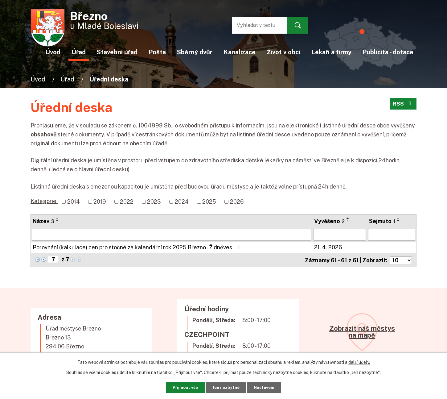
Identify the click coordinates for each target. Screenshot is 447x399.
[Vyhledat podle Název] (171, 235)
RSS (402, 105)
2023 (154, 201)
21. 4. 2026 (328, 247)
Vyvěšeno (329, 221)
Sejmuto (382, 221)
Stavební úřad (117, 52)
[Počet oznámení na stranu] (401, 260)
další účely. (359, 361)
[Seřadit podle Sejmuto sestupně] (398, 220)
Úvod (38, 79)
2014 (73, 201)
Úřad (67, 79)
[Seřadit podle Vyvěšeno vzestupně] (348, 218)
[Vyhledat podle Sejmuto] (391, 235)
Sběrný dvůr (194, 52)
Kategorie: (44, 201)
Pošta (157, 52)
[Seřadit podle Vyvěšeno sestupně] (348, 220)
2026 (237, 201)
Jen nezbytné (225, 386)
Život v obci (283, 52)
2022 (126, 201)
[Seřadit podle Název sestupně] (57, 220)
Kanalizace (240, 52)
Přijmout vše (180, 386)
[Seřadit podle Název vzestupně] (57, 218)
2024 (182, 201)
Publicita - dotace (388, 52)
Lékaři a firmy (331, 52)
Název (43, 221)
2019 (99, 201)
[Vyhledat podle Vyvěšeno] (339, 235)
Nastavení (269, 386)
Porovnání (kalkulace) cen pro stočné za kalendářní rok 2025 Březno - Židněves (138, 247)
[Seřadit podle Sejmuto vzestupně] (398, 218)
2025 (209, 201)
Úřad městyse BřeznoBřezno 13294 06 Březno (73, 337)
